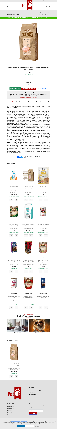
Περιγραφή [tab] (10, 101)
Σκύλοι (40, 12)
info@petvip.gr (33, 394)
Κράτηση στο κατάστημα (28, 88)
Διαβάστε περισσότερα (44, 423)
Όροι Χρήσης (9, 413)
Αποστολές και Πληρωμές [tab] (37, 101)
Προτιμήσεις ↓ (37, 426)
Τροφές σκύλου (46, 12)
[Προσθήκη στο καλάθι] (40, 199)
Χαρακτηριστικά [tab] (19, 101)
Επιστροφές (9, 411)
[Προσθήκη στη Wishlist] (16, 199)
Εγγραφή (33, 414)
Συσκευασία (28, 77)
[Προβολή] (11, 199)
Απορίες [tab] (47, 101)
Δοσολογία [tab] (27, 101)
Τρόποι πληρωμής (10, 407)
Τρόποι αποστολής (10, 409)
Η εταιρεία (9, 415)
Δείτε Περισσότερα (17, 335)
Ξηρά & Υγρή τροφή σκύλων (44, 14)
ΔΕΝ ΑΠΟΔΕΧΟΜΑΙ (29, 426)
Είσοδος (47, 1)
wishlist (41, 1)
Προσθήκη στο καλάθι (15, 88)
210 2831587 (11, 1)
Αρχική (36, 12)
